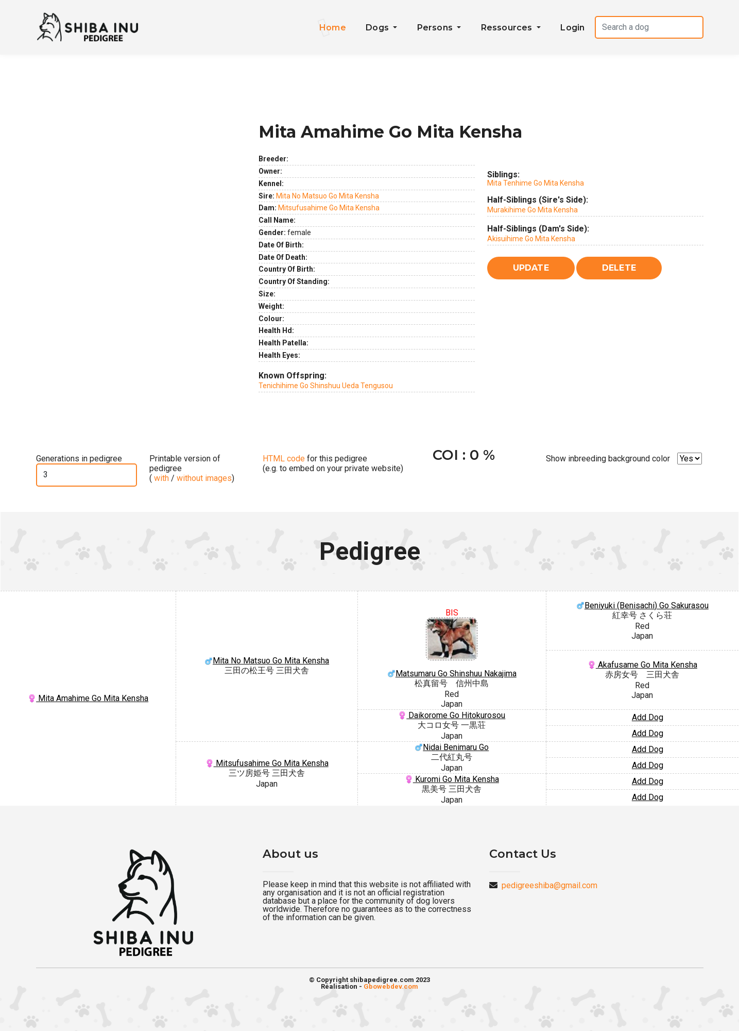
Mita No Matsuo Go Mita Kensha (327, 196)
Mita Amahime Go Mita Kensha (88, 698)
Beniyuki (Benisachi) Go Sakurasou (642, 605)
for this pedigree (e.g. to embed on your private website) (333, 463)
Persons (436, 27)
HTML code (284, 458)
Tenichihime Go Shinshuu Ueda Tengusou (326, 385)
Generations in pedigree (79, 458)
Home (332, 27)
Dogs (378, 27)
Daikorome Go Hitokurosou (451, 715)
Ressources (508, 27)
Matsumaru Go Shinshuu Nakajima (451, 648)
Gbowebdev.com (391, 986)
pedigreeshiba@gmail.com (549, 885)
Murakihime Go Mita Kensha (532, 210)
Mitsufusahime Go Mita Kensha (329, 208)
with (160, 478)
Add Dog (647, 717)
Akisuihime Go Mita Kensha (531, 239)
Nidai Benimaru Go (452, 747)
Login (572, 27)
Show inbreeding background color (608, 458)
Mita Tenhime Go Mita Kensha (535, 183)
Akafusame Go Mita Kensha (642, 665)
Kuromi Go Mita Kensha (452, 779)
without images (204, 478)
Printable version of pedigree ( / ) (191, 468)
